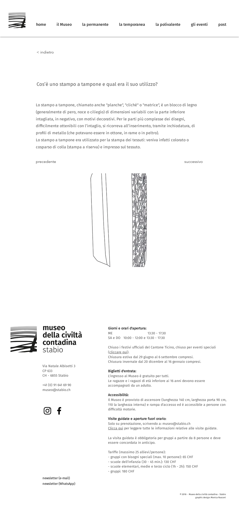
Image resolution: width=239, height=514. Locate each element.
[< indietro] (53, 52)
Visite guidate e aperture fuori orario (136, 419)
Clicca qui (115, 428)
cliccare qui (118, 352)
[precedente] (52, 162)
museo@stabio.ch (176, 424)
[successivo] (191, 162)
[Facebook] (59, 411)
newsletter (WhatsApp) (58, 484)
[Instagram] (47, 411)
